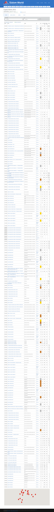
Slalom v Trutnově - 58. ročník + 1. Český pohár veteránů (14, 318)
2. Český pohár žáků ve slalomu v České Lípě (13, 127)
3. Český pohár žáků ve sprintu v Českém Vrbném (13, 67)
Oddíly (49, 2)
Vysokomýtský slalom (10, 252)
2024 (13, 6)
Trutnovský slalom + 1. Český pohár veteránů (13, 434)
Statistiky (41, 2)
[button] (27, 494)
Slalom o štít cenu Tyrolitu (10, 71)
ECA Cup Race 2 (9, 88)
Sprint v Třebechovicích (10, 196)
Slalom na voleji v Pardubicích (11, 97)
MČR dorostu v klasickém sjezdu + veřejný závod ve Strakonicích (15, 408)
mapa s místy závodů (18, 22)
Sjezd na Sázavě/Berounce (10, 148)
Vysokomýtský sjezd (10, 259)
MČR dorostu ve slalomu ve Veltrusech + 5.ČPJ (13, 41)
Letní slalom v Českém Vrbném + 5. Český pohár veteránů (14, 211)
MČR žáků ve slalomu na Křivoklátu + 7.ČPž (12, 48)
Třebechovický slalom (10, 329)
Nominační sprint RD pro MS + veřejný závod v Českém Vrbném (15, 69)
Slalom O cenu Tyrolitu (10, 358)
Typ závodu (6, 17)
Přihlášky (45, 2)
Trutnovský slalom (9, 140)
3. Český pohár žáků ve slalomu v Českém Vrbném (13, 245)
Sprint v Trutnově (9, 320)
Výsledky (38, 2)
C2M (37, 167)
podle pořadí (11, 22)
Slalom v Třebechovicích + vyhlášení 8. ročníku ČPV (13, 37)
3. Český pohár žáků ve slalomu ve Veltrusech (13, 125)
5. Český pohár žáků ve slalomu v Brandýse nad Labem (14, 356)
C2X (37, 27)
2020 (28, 6)
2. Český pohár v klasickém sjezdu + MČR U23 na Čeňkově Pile (15, 304)
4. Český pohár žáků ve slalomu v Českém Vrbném (13, 241)
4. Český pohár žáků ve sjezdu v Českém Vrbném (13, 54)
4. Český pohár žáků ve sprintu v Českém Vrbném (13, 189)
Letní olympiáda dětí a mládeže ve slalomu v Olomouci (14, 469)
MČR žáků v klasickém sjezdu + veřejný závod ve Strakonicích (15, 406)
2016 (44, 6)
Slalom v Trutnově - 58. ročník (11, 313)
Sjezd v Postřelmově (10, 157)
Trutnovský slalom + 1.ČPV (10, 144)
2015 (48, 6)
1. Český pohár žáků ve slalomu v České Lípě (13, 131)
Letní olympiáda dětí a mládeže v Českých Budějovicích (14, 234)
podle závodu (7, 22)
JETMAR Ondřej (37, 237)
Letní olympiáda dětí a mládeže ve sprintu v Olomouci (14, 466)
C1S (37, 229)
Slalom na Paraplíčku (10, 421)
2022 (21, 6)
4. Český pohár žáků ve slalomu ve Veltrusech (13, 118)
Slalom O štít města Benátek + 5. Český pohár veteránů (14, 362)
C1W (37, 33)
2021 (24, 6)
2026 (5, 6)
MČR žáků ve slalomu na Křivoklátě (11, 343)
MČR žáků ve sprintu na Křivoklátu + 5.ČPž (12, 45)
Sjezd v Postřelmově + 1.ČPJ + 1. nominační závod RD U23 (14, 159)
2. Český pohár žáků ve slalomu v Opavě (12, 289)
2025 (9, 6)
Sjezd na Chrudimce (10, 266)
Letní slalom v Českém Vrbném (11, 82)
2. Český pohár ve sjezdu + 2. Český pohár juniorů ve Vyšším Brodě (15, 28)
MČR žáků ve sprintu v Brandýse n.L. (12, 465)
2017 (40, 6)
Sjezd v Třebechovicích (10, 198)
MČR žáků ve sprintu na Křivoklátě (11, 342)
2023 (17, 6)
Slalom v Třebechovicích (10, 33)
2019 (32, 6)
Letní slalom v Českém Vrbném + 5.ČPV (12, 84)
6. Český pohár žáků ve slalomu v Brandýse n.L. (13, 101)
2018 (36, 6)
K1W (37, 35)
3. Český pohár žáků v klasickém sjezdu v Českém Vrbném (14, 179)
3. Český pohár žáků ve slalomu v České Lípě (13, 417)
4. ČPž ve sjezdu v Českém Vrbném (11, 462)
